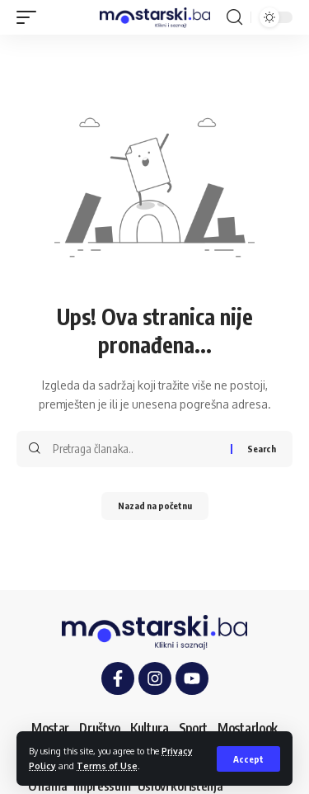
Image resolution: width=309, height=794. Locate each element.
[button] (248, 759)
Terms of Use (107, 765)
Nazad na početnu (155, 505)
